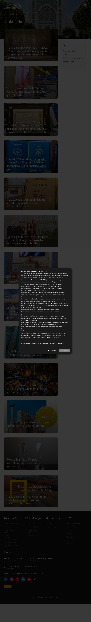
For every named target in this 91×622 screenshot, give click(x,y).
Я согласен (53, 350)
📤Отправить (64, 350)
